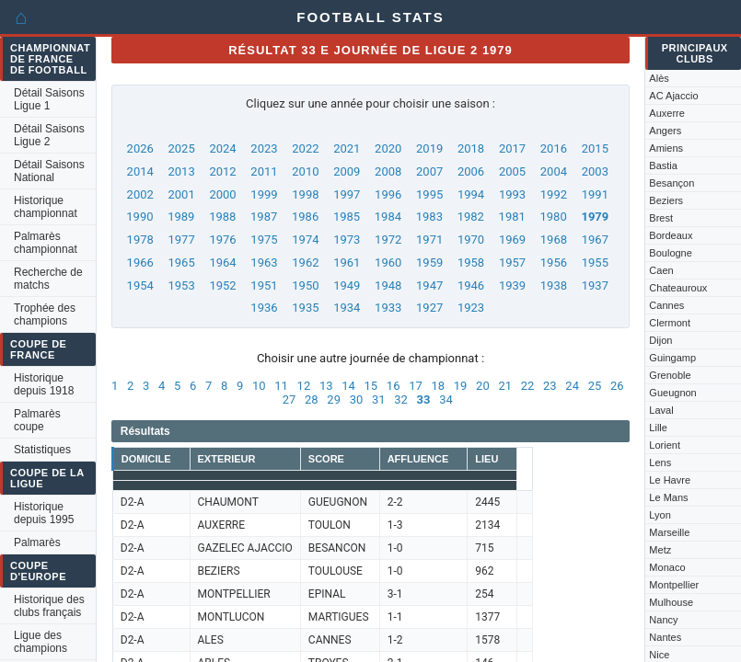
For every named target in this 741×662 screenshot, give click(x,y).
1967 (595, 239)
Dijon (660, 340)
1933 (388, 307)
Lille (658, 427)
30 (357, 399)
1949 (346, 285)
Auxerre (667, 113)
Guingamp (672, 357)
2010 (305, 171)
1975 (263, 239)
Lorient (664, 445)
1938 (553, 285)
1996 (388, 194)
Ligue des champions (40, 642)
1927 (429, 307)
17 (416, 386)
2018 (470, 148)
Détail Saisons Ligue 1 (49, 99)
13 (326, 386)
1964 (222, 262)
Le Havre (669, 479)
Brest (661, 217)
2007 (429, 171)
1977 (181, 239)
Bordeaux (670, 235)
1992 (553, 194)
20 (483, 386)
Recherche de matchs (48, 278)
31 (379, 399)
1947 (429, 285)
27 (289, 399)
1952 (222, 285)
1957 (512, 262)
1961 (346, 262)
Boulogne (670, 252)
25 (595, 386)
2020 (388, 148)
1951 (263, 285)
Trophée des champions (44, 314)
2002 (140, 194)
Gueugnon (672, 392)
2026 (140, 148)
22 (528, 386)
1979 (594, 216)
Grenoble (669, 375)
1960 (388, 262)
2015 (595, 148)
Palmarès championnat (45, 243)
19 (461, 386)
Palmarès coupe (37, 420)
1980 (553, 216)
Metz (660, 549)
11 (281, 386)
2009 (346, 171)
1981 (512, 216)
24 (572, 386)
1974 (305, 239)
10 (259, 386)
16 (393, 386)
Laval (661, 410)
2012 (222, 171)
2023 (263, 148)
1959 (429, 262)
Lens (660, 462)
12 (304, 386)
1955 (595, 262)
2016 (553, 148)
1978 (140, 239)
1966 (140, 262)
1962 (305, 262)
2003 (595, 171)
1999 (263, 194)
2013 (181, 171)
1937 (595, 285)
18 (438, 386)
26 (617, 386)
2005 (512, 171)
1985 (346, 216)
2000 (222, 194)
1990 (139, 216)
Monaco (667, 567)
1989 (181, 216)
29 (334, 399)
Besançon (671, 182)
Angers (665, 130)
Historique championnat (45, 207)
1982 (470, 216)
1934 (346, 307)
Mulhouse (671, 602)
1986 (305, 216)
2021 (346, 148)
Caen (661, 270)
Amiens (666, 148)
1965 (181, 262)
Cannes (666, 305)
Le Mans (668, 497)
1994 (470, 194)
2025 (181, 148)
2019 (429, 148)
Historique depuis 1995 (44, 513)
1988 (222, 216)
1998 (305, 194)
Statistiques (42, 449)
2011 (263, 171)
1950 (305, 285)
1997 (346, 194)
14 (348, 386)
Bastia (663, 165)
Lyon (659, 514)
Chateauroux (678, 287)
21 (505, 386)
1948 (388, 285)
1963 (263, 262)
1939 (512, 285)
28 (311, 399)
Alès (658, 78)
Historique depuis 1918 (44, 384)
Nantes (665, 637)
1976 (222, 239)
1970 (470, 239)
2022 (305, 148)
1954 (140, 285)
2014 (140, 171)
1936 (263, 307)
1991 (595, 194)
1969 (512, 239)
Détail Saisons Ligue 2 (49, 135)
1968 (553, 239)
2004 (553, 171)
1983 (429, 216)
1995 (429, 194)
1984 (388, 216)
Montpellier (674, 584)
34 (446, 399)
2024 (222, 148)
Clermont (669, 322)
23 (550, 386)
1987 (263, 216)
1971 (429, 239)
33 (424, 399)
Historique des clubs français (49, 606)
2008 (388, 171)
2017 (512, 148)
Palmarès (37, 542)
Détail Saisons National (49, 171)
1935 (305, 307)
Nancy (663, 619)
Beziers (666, 200)
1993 (512, 194)
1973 (346, 239)
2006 (470, 171)
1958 (470, 262)
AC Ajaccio (673, 95)
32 (401, 399)
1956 (553, 262)
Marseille (669, 532)
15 (371, 386)
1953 (181, 285)
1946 (470, 285)
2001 (181, 194)
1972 (388, 239)
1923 (470, 307)
